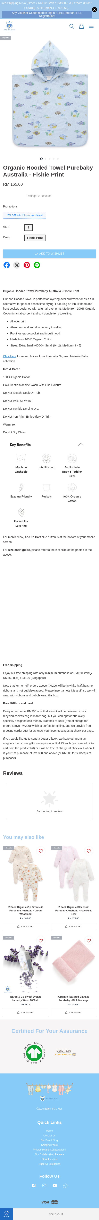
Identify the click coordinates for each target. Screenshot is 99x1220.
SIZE (6, 227)
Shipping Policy (49, 1145)
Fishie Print (35, 237)
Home (49, 1130)
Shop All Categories (49, 1164)
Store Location (49, 1159)
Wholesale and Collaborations (49, 1149)
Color (6, 237)
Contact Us (49, 1135)
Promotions (10, 206)
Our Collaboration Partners (49, 1154)
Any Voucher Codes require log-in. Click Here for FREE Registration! (47, 14)
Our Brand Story (49, 1140)
